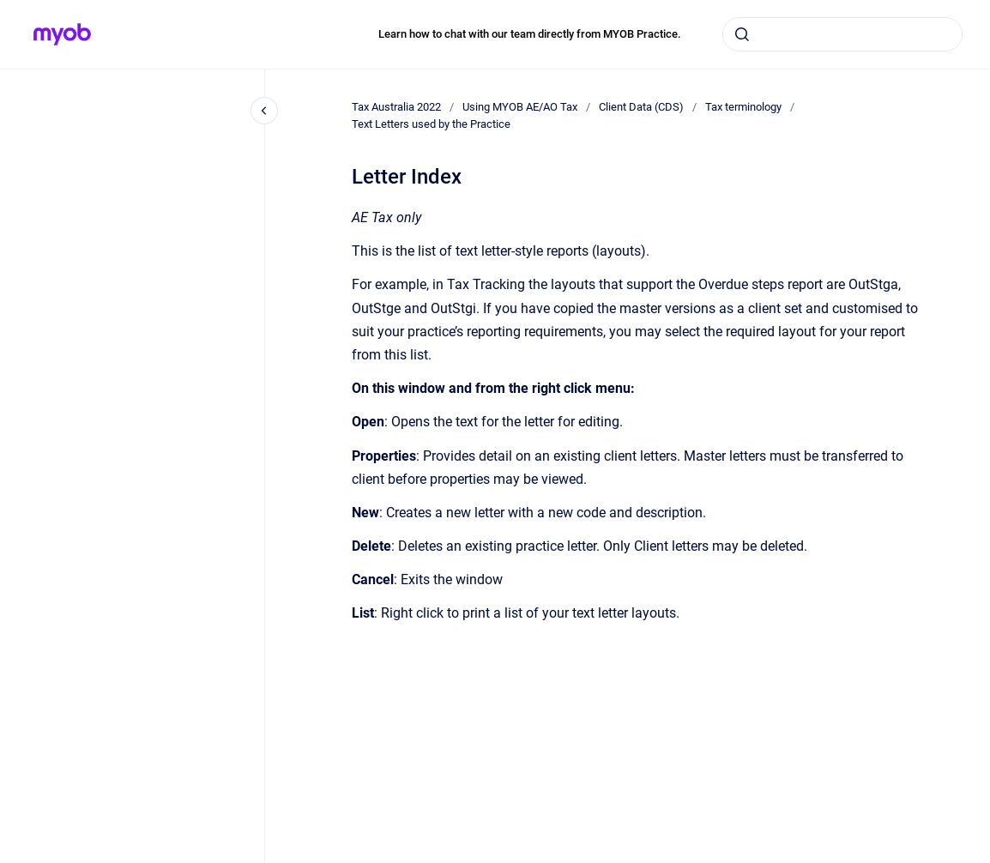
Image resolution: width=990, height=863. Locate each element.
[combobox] (842, 34)
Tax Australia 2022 (396, 106)
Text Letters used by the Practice (431, 124)
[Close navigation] (264, 110)
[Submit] (742, 34)
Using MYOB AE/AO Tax (519, 106)
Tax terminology (743, 106)
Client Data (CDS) (641, 106)
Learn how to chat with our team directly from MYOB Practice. (529, 33)
